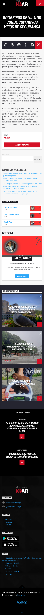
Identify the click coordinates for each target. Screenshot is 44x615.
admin (7, 137)
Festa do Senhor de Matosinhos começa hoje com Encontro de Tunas (22, 346)
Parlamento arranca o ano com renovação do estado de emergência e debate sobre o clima (22, 427)
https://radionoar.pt (13, 503)
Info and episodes (22, 276)
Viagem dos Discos (10, 207)
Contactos (8, 574)
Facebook (8, 519)
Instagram (8, 522)
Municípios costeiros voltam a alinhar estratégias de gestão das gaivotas (22, 309)
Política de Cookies (11, 566)
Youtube (8, 525)
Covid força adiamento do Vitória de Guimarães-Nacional (22, 455)
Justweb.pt (21, 595)
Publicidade (9, 569)
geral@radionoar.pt (13, 507)
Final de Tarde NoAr (11, 214)
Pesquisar (5, 155)
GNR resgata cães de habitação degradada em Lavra (22, 184)
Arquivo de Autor (22, 145)
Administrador (8, 323)
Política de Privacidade (13, 563)
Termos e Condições (12, 571)
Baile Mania (8, 222)
